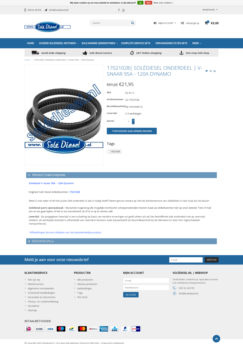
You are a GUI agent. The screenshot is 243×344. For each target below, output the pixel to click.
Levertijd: (112, 109)
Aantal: (111, 117)
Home (30, 40)
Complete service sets (135, 40)
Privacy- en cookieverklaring (43, 298)
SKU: (109, 89)
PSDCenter (94, 339)
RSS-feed (82, 293)
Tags (80, 289)
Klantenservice (36, 280)
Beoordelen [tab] (41, 238)
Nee (148, 3)
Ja (140, 3)
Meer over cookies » (163, 3)
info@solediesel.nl (188, 290)
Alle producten (85, 276)
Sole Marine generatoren (98, 40)
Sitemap (32, 306)
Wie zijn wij (34, 276)
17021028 (115, 148)
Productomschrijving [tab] (46, 172)
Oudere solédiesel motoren (57, 40)
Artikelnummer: (115, 96)
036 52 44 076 (186, 284)
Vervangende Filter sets (171, 40)
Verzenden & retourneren (42, 293)
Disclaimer (33, 302)
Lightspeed (118, 339)
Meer (195, 40)
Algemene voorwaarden (41, 285)
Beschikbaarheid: (115, 102)
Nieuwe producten (87, 280)
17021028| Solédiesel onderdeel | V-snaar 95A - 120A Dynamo (64, 56)
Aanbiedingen (84, 285)
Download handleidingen (41, 289)
